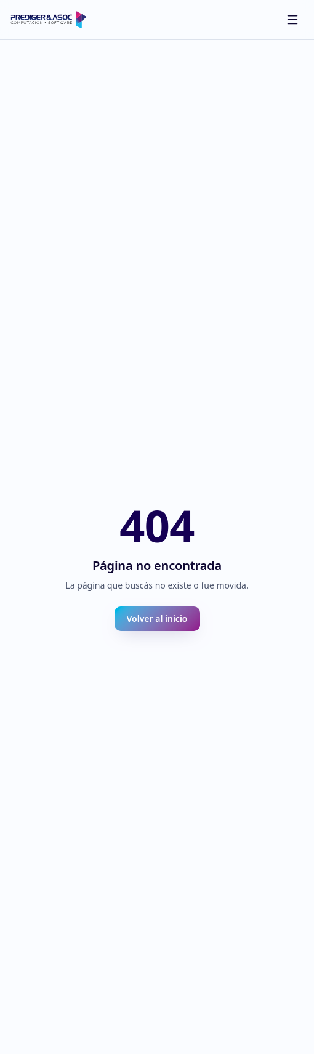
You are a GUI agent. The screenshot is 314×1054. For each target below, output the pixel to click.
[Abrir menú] (292, 19)
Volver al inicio (157, 618)
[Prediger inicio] (48, 20)
